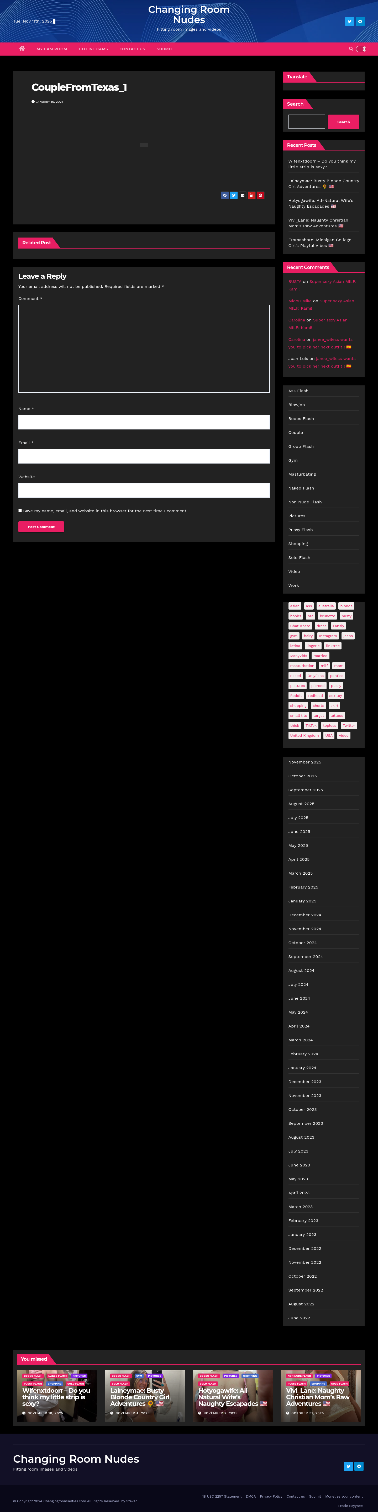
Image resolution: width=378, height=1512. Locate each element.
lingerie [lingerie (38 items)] (313, 646)
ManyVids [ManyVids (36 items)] (298, 656)
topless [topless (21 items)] (329, 725)
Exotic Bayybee (350, 1506)
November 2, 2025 (220, 1413)
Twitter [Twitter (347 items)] (349, 725)
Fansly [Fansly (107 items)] (338, 626)
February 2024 (303, 1053)
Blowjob (296, 404)
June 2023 (299, 1165)
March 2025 (300, 873)
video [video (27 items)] (344, 735)
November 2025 (304, 762)
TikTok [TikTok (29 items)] (311, 725)
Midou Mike (300, 300)
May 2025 (298, 845)
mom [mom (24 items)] (338, 666)
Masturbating (302, 474)
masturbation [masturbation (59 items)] (302, 666)
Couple (295, 432)
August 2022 (301, 1303)
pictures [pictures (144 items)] (297, 686)
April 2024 (299, 1026)
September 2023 (305, 1123)
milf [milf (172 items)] (324, 666)
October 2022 (302, 1276)
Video (294, 571)
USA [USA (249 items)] (329, 735)
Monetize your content (344, 1496)
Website (26, 476)
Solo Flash (299, 557)
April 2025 (299, 859)
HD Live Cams (93, 49)
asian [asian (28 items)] (295, 606)
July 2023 (298, 1151)
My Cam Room (52, 49)
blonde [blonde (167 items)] (346, 606)
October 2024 (302, 942)
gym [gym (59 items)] (294, 636)
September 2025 (305, 789)
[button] (351, 48)
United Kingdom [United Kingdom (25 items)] (304, 735)
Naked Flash (301, 488)
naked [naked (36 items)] (295, 676)
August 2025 (301, 803)
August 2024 (301, 970)
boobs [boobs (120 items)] (295, 616)
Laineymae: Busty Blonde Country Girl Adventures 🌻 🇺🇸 (139, 1397)
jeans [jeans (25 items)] (348, 636)
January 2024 (302, 1067)
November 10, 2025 (45, 1413)
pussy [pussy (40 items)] (336, 686)
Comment (30, 298)
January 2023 (302, 1234)
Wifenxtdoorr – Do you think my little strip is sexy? (56, 1397)
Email (26, 442)
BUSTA (295, 281)
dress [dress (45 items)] (321, 626)
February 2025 (303, 887)
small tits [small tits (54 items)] (298, 715)
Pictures (297, 515)
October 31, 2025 (307, 1413)
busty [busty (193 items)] (346, 616)
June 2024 (299, 998)
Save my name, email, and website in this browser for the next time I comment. (105, 510)
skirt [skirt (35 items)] (334, 705)
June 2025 (299, 831)
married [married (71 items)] (320, 656)
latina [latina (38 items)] (295, 646)
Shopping (298, 543)
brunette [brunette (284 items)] (327, 616)
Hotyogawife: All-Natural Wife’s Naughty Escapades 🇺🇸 (232, 1397)
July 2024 (298, 984)
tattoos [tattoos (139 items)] (336, 715)
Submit (164, 49)
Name (26, 408)
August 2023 (301, 1137)
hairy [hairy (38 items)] (308, 636)
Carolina (296, 320)
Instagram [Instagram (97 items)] (328, 636)
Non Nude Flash (305, 501)
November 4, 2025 (133, 1413)
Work (293, 585)
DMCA (251, 1496)
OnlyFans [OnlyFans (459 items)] (315, 676)
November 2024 (304, 928)
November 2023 (304, 1095)
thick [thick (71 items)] (294, 725)
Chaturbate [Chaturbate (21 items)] (300, 626)
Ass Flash (298, 390)
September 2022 (305, 1290)
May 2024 (298, 1012)
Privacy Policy (271, 1496)
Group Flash (301, 446)
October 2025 (302, 775)
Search (295, 104)
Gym (293, 460)
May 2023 (298, 1178)
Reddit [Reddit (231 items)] (296, 695)
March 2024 (300, 1039)
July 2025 (298, 817)
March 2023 (300, 1206)
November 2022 (304, 1262)
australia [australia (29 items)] (326, 606)
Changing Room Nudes (189, 14)
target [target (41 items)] (318, 715)
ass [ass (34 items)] (309, 606)
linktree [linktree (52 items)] (333, 646)
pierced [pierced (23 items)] (318, 686)
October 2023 (302, 1109)
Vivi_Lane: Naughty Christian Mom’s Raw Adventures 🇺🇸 (317, 1397)
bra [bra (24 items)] (310, 616)
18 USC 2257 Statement (222, 1496)
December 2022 (305, 1248)
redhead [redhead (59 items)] (315, 695)
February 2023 (303, 1220)
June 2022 (299, 1317)
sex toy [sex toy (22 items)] (335, 695)
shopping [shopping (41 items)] (298, 705)
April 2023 (299, 1192)
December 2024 (305, 914)
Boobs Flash (301, 418)
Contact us (132, 49)
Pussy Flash (300, 529)
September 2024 (305, 956)
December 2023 (305, 1081)
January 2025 (302, 900)
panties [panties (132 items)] (336, 676)
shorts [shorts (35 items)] (318, 705)
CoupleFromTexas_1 (79, 87)
